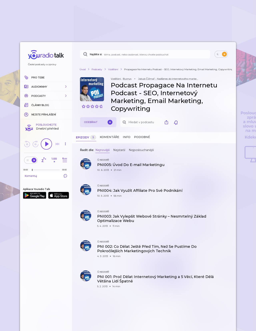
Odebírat (98, 122)
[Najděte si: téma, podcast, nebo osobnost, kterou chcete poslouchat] (145, 54)
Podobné (142, 137)
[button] (46, 86)
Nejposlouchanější (141, 150)
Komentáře (109, 137)
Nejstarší (119, 150)
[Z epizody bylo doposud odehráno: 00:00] (26, 170)
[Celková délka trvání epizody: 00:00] (65, 170)
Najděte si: (96, 54)
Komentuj (46, 176)
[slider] (32, 170)
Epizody (86, 137)
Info (126, 137)
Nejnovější (102, 150)
